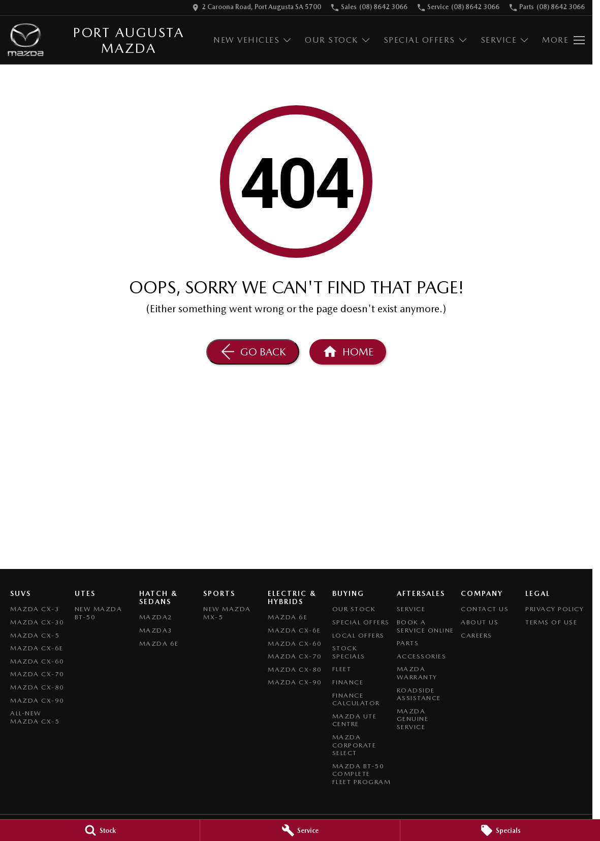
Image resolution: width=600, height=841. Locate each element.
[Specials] (500, 830)
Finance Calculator (356, 699)
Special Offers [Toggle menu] (426, 40)
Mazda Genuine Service (413, 719)
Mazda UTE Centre (354, 720)
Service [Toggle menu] (505, 40)
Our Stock (354, 609)
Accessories (422, 656)
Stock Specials (348, 652)
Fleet (342, 669)
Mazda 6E (159, 643)
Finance (348, 682)
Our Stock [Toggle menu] (338, 40)
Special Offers (361, 622)
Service (411, 609)
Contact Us (485, 609)
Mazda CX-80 (37, 687)
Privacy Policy (554, 609)
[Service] (300, 830)
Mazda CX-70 (37, 674)
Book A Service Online (425, 626)
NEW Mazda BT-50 (98, 613)
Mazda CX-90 (37, 700)
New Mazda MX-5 (227, 613)
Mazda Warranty (417, 673)
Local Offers (358, 635)
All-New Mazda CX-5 (34, 717)
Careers (476, 635)
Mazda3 (156, 630)
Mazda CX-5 (34, 635)
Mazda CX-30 (37, 622)
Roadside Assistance (419, 694)
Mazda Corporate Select (354, 745)
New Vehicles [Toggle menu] (252, 40)
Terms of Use (551, 622)
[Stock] (100, 830)
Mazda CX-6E (37, 648)
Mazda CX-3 (34, 609)
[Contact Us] (256, 7)
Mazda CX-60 (37, 661)
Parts (408, 643)
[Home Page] (26, 39)
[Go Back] (252, 352)
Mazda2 (156, 617)
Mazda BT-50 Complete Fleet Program (361, 774)
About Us (479, 622)
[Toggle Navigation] (563, 40)
